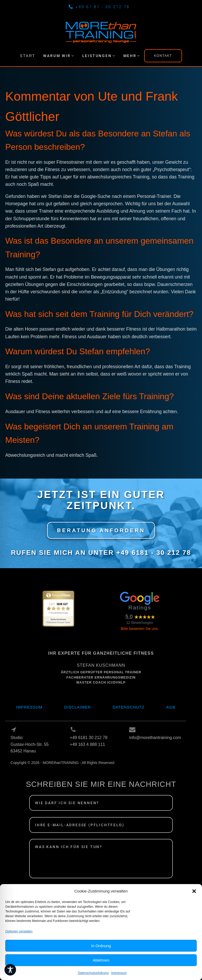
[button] (194, 901)
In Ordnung (101, 955)
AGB (170, 707)
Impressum (29, 707)
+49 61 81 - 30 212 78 (102, 6)
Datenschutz (129, 707)
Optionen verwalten (18, 941)
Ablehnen (101, 970)
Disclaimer (77, 707)
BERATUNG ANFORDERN (101, 530)
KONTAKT (163, 56)
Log (14, 769)
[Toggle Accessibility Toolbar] (10, 969)
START (28, 56)
